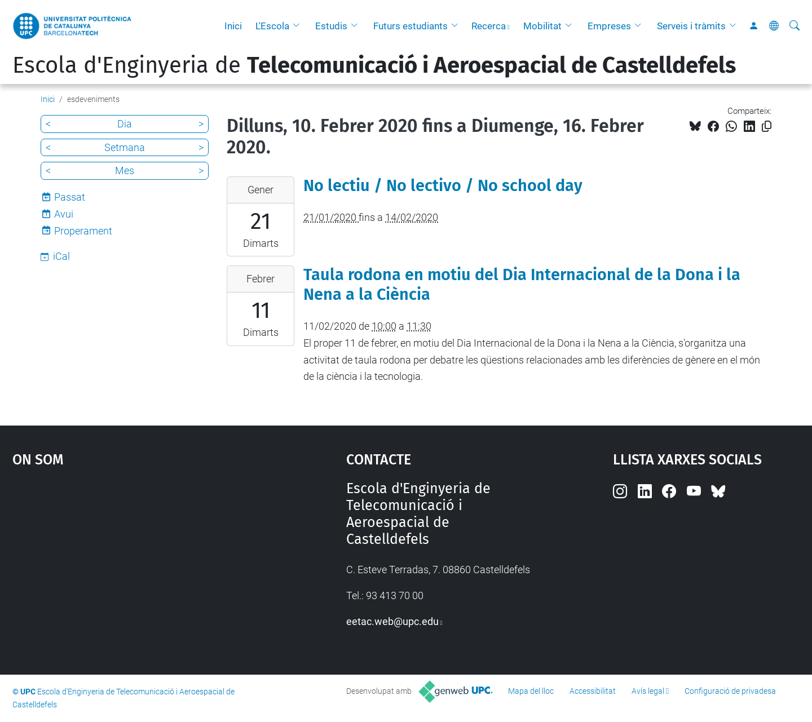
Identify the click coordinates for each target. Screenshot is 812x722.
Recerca (488, 26)
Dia (124, 124)
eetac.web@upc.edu (392, 621)
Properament (83, 231)
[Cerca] (794, 25)
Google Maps (139, 564)
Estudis (331, 26)
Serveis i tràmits (691, 26)
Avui (63, 214)
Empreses (609, 26)
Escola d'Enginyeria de (374, 65)
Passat (69, 197)
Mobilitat (542, 26)
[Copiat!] (766, 126)
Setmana (124, 147)
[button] (299, 26)
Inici (233, 26)
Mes (124, 170)
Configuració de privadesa (730, 691)
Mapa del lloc (531, 691)
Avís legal (648, 691)
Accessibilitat (593, 691)
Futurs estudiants (410, 26)
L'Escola (272, 26)
